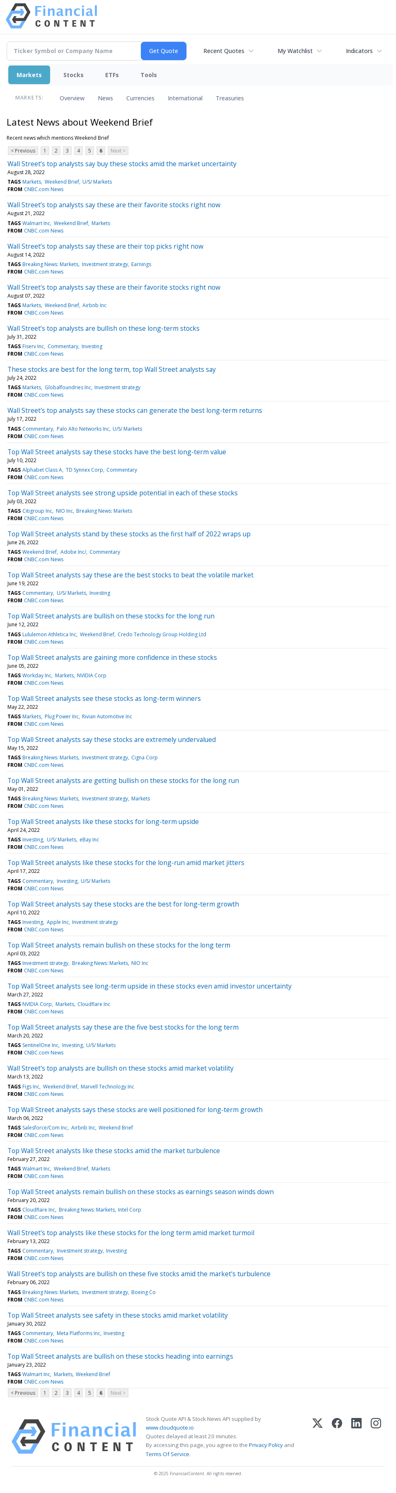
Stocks (73, 75)
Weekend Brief (62, 181)
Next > (118, 150)
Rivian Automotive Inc (107, 716)
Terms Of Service (167, 1454)
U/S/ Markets (97, 181)
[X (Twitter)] (317, 1437)
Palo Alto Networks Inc (83, 428)
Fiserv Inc (33, 346)
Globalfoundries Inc (68, 387)
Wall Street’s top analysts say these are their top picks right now (105, 246)
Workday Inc (36, 675)
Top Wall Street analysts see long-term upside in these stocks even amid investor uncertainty (149, 986)
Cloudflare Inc (93, 1004)
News (105, 98)
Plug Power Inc (62, 716)
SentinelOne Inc (40, 1045)
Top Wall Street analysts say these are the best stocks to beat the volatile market (130, 574)
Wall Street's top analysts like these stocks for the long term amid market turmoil (130, 1232)
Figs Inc (30, 1086)
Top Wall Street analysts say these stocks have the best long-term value (116, 451)
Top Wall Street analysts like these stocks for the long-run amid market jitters (125, 862)
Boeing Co (143, 1292)
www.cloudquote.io (170, 1427)
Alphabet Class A (42, 469)
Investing (92, 346)
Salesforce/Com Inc (45, 1127)
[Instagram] (375, 1437)
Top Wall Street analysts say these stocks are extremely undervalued (111, 739)
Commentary (63, 346)
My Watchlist (295, 51)
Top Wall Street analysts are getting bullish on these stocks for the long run (123, 780)
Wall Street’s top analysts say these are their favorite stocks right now (113, 204)
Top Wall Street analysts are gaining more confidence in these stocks (112, 657)
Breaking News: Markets (50, 264)
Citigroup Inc (37, 510)
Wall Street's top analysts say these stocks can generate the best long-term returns (134, 410)
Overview (72, 98)
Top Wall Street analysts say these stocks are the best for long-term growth (123, 904)
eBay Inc (89, 839)
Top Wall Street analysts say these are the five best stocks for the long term (123, 1027)
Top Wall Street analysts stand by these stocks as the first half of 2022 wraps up (129, 533)
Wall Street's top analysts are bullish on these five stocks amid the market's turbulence (138, 1273)
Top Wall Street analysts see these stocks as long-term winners (104, 698)
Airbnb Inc (94, 305)
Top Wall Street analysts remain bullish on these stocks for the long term (118, 945)
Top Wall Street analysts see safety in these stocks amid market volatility (117, 1315)
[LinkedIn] (356, 1437)
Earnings (141, 264)
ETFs (112, 75)
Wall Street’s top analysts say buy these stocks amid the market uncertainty (122, 163)
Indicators (359, 51)
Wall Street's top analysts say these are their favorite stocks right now (113, 287)
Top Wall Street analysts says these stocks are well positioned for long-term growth (135, 1109)
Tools (148, 75)
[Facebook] (336, 1437)
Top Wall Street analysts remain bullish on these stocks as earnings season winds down (140, 1191)
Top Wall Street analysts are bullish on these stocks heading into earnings (120, 1356)
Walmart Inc (36, 223)
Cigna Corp (144, 757)
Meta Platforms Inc (78, 1333)
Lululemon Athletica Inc (49, 634)
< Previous (23, 150)
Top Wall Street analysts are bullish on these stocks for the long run (111, 615)
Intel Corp (129, 1209)
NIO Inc (64, 510)
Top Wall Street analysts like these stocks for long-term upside (103, 821)
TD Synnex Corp (84, 469)
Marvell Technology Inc (107, 1086)
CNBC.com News (43, 189)
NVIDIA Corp (91, 675)
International (185, 98)
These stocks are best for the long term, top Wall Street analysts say (111, 369)
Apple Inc (58, 922)
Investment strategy (105, 264)
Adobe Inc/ (73, 551)
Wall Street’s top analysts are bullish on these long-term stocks (103, 328)
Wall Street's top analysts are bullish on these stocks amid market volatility (120, 1068)
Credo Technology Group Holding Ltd (162, 634)
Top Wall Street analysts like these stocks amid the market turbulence (113, 1150)
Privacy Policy (266, 1445)
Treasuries (230, 98)
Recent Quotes (223, 51)
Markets (29, 75)
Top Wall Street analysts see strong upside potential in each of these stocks (122, 492)
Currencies (140, 98)
